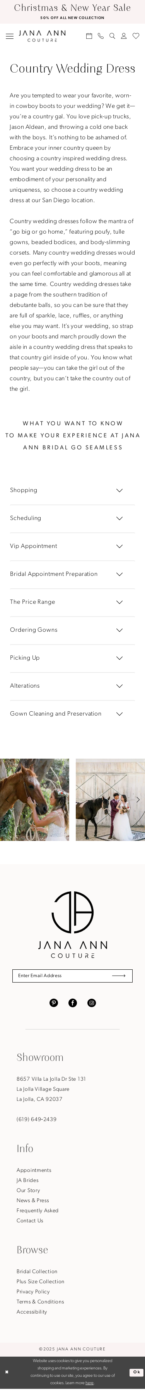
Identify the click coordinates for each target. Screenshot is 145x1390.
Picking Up (25, 658)
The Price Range (32, 602)
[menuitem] (10, 36)
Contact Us (30, 1222)
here (89, 1384)
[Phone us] (101, 36)
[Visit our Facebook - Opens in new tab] (72, 1004)
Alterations (25, 686)
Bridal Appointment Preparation (54, 574)
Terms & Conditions (40, 1303)
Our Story (28, 1191)
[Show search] (112, 36)
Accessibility (32, 1313)
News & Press (33, 1202)
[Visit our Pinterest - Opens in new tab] (53, 1004)
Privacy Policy (33, 1293)
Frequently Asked (38, 1212)
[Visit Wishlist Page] (136, 36)
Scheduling (25, 519)
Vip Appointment (33, 547)
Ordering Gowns (34, 630)
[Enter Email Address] (72, 977)
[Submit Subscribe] (118, 976)
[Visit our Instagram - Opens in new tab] (91, 1004)
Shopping (24, 491)
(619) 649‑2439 (36, 1120)
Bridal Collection (37, 1273)
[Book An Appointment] (89, 36)
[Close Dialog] (7, 1373)
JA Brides (27, 1181)
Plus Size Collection (41, 1283)
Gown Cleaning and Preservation (56, 714)
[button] (10, 36)
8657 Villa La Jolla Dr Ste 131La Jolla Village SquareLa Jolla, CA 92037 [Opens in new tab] (51, 1090)
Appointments (34, 1171)
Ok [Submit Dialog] (136, 1373)
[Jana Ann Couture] (42, 36)
